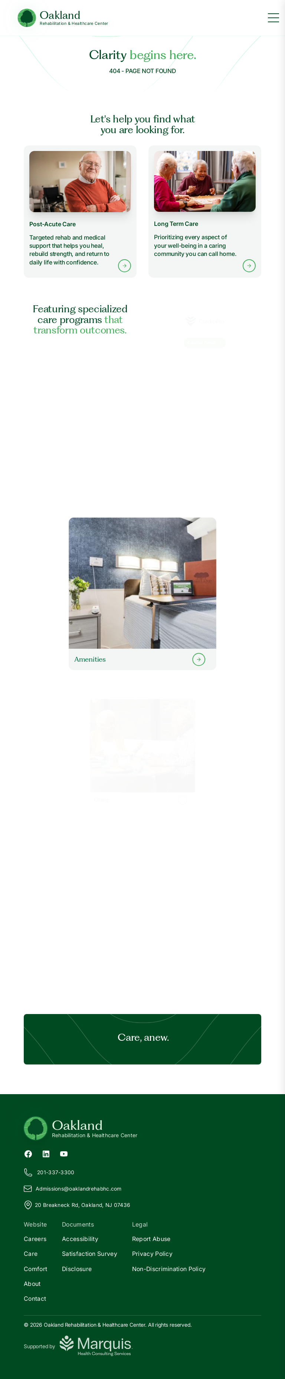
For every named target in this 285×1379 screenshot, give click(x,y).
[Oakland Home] (62, 18)
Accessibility (80, 1239)
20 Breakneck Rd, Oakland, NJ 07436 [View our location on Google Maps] (77, 1205)
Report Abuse (151, 1239)
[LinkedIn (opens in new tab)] (46, 1153)
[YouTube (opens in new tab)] (63, 1153)
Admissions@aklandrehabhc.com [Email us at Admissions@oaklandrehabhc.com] (73, 1188)
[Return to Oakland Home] (142, 1128)
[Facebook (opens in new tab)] (28, 1153)
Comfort (35, 1269)
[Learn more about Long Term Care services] (205, 211)
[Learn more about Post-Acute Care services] (80, 211)
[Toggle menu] (273, 17)
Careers (35, 1239)
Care (30, 1253)
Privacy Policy (152, 1253)
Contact (35, 1298)
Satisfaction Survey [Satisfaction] (89, 1253)
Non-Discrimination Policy (169, 1269)
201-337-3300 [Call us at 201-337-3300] (49, 1172)
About (32, 1283)
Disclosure (77, 1269)
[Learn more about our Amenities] (142, 593)
